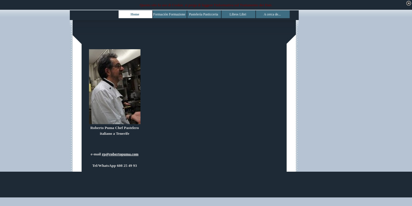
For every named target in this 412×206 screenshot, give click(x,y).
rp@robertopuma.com (120, 154)
